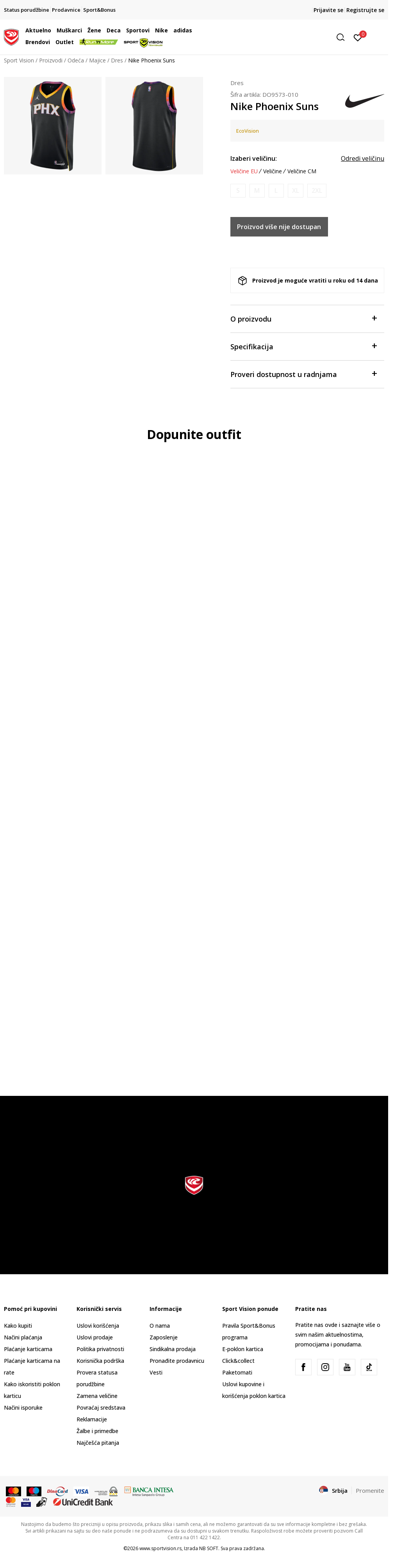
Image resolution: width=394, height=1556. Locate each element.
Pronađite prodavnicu (177, 1360)
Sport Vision (19, 60)
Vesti (156, 1372)
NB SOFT (208, 1548)
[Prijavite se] (358, 37)
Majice (97, 60)
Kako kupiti (18, 1325)
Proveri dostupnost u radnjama (303, 373)
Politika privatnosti (100, 1349)
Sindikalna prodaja (173, 1349)
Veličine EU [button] (244, 171)
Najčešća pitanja (98, 1442)
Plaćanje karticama (28, 1349)
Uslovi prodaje (95, 1337)
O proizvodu (303, 318)
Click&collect (238, 1360)
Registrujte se (365, 10)
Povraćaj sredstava (101, 1407)
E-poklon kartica (242, 1349)
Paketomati (237, 1372)
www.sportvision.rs (160, 1548)
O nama (160, 1325)
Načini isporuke (23, 1407)
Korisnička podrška (100, 1360)
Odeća (76, 60)
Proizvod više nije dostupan (279, 226)
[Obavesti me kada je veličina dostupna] (238, 190)
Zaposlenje (164, 1337)
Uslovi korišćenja (98, 1325)
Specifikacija (303, 346)
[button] (288, 37)
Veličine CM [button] (301, 171)
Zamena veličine (97, 1396)
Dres (117, 60)
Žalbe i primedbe (97, 1431)
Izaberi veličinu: (253, 158)
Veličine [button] (272, 171)
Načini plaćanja (23, 1337)
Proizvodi (50, 60)
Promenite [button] (370, 1490)
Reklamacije (92, 1419)
